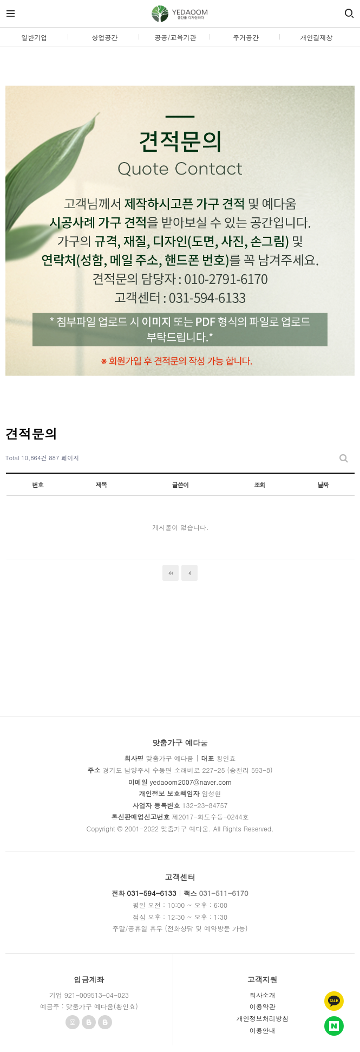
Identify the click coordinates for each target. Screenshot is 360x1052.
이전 (189, 573)
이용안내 (263, 1030)
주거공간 (246, 37)
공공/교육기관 (175, 37)
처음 (170, 573)
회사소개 (263, 994)
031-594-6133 (151, 893)
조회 (259, 484)
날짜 (323, 484)
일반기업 (34, 37)
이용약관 (263, 1006)
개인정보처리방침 (263, 1018)
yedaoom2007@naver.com (191, 781)
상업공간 (105, 37)
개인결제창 (316, 37)
